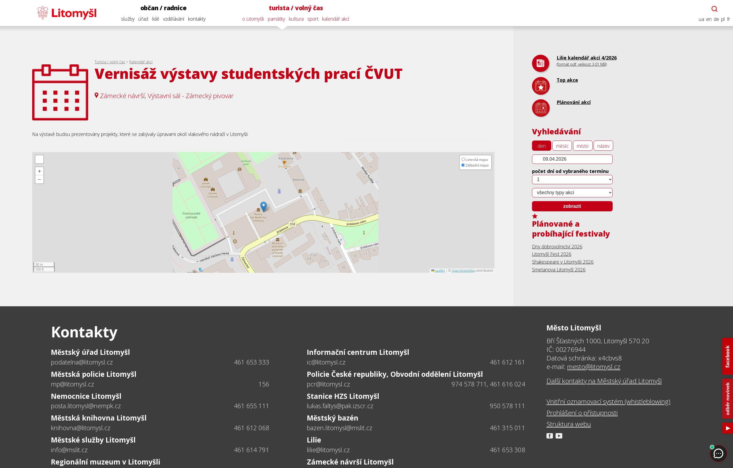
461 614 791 (251, 449)
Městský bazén (332, 418)
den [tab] (542, 146)
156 (263, 384)
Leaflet (438, 270)
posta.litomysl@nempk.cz (86, 406)
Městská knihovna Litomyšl (99, 418)
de (715, 19)
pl (722, 19)
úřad (142, 19)
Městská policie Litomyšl (93, 374)
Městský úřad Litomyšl (90, 352)
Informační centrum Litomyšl (358, 352)
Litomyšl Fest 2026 (551, 254)
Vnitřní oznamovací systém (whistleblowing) (608, 401)
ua (700, 19)
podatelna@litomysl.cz (82, 362)
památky (275, 19)
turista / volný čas (294, 8)
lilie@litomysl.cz (328, 450)
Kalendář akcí (140, 61)
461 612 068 (251, 427)
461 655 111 (251, 405)
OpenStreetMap (463, 270)
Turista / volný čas (110, 61)
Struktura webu (568, 424)
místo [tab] (583, 146)
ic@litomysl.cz (326, 362)
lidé (154, 19)
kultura (295, 19)
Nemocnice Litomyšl (86, 396)
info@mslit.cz (69, 450)
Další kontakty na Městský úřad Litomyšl (604, 381)
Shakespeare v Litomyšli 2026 (563, 262)
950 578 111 (507, 405)
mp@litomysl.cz (72, 384)
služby (126, 19)
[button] (263, 206)
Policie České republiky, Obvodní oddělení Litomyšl (395, 374)
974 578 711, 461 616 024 (488, 384)
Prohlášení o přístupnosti (582, 412)
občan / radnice (162, 8)
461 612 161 (507, 362)
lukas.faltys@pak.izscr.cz (340, 406)
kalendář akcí (334, 19)
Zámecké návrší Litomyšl (350, 462)
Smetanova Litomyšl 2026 (559, 269)
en (707, 19)
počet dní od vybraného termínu (570, 171)
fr (727, 19)
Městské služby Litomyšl (93, 440)
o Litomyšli (252, 19)
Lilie (314, 440)
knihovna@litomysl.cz (80, 428)
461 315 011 (507, 427)
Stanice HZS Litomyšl (343, 396)
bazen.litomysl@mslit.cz (339, 428)
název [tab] (603, 146)
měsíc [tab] (562, 146)
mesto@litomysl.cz (593, 366)
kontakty (195, 19)
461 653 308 (507, 449)
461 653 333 (251, 362)
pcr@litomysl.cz (328, 384)
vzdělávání (172, 19)
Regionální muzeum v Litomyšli (105, 462)
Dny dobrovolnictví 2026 (557, 246)
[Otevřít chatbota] (713, 9)
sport (311, 19)
